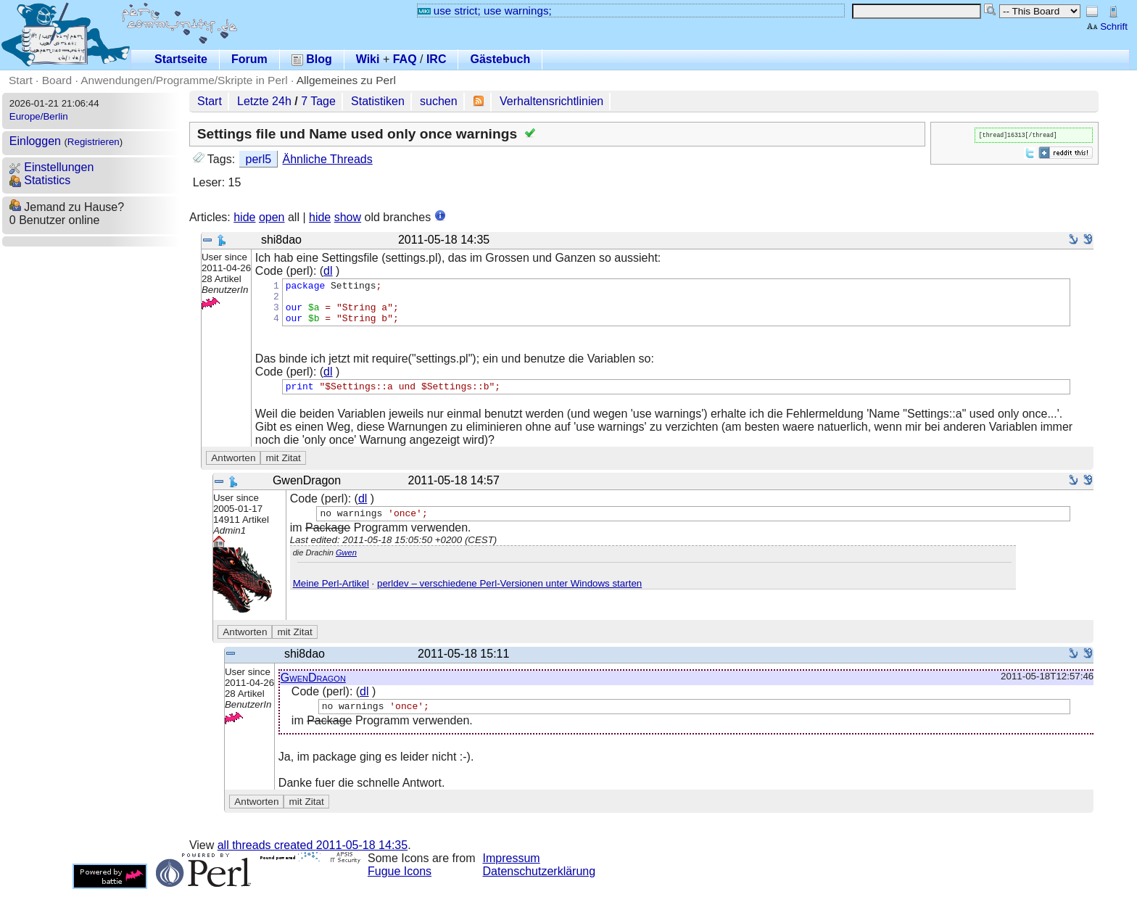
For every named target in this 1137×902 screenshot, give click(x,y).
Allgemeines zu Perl (346, 80)
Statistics (39, 180)
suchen (439, 101)
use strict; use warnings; (485, 10)
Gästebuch (500, 59)
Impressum (511, 871)
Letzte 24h (264, 101)
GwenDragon (313, 688)
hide (244, 217)
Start (21, 80)
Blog (312, 59)
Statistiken (378, 101)
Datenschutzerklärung (539, 884)
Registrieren (93, 141)
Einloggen (35, 141)
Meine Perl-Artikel (331, 596)
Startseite (180, 59)
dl (327, 271)
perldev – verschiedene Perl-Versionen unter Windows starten (509, 596)
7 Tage (318, 101)
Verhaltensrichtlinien (551, 101)
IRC (436, 59)
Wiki (368, 59)
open (272, 217)
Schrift (1107, 26)
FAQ (405, 59)
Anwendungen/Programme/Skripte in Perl (183, 80)
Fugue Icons (399, 884)
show (347, 217)
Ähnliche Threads (328, 159)
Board (57, 80)
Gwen (346, 565)
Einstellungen (51, 167)
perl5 (259, 159)
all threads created (313, 858)
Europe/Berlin (38, 116)
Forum (249, 59)
